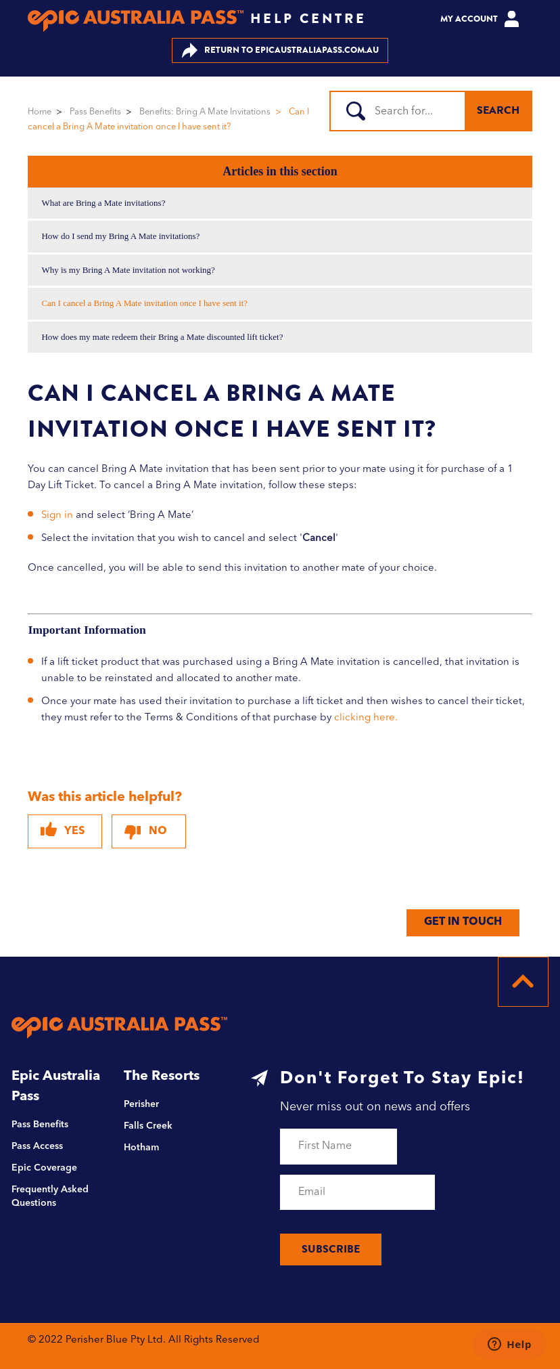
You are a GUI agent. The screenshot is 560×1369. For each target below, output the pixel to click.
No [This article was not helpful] (158, 831)
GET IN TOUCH (463, 922)
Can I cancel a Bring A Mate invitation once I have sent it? (144, 303)
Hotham (141, 1147)
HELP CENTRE (308, 18)
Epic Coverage (44, 1168)
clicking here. (366, 718)
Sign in (57, 515)
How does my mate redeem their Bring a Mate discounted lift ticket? (162, 337)
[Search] (404, 111)
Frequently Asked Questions (50, 1196)
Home (39, 112)
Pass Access (37, 1146)
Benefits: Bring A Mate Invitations (205, 112)
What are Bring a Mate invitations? (103, 203)
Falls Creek (148, 1126)
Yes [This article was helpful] (74, 831)
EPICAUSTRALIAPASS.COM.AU (280, 50)
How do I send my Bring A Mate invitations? (120, 236)
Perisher (141, 1104)
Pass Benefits (95, 112)
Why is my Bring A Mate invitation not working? (127, 270)
